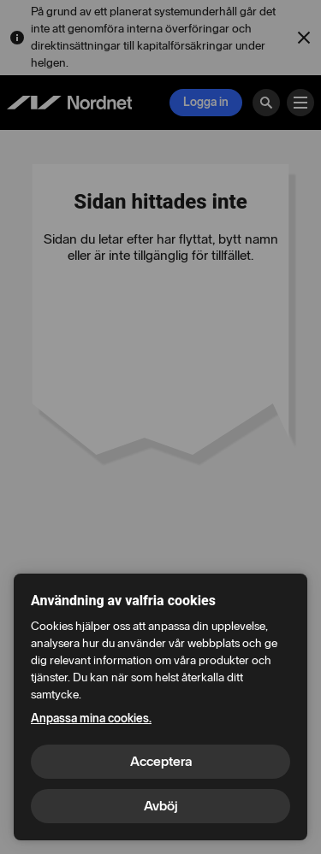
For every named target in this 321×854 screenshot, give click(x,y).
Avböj (161, 806)
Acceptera (161, 761)
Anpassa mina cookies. (91, 718)
